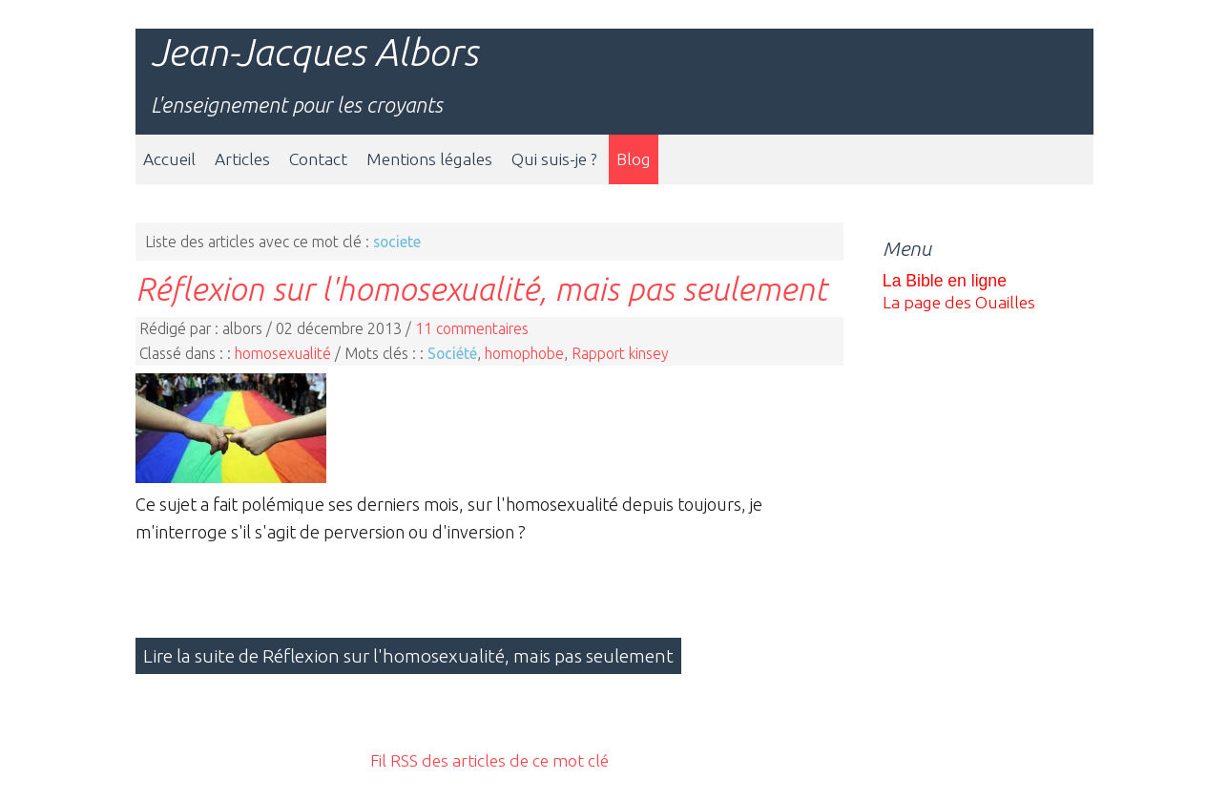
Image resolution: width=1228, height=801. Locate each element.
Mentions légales (429, 159)
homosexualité (283, 353)
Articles (242, 159)
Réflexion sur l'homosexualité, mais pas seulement (481, 288)
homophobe (524, 353)
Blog (633, 159)
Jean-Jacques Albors (314, 52)
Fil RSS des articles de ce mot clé (489, 760)
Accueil (169, 159)
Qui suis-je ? (554, 159)
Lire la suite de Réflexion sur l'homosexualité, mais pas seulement (408, 655)
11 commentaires (472, 328)
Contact (318, 159)
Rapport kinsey (620, 353)
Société (452, 353)
